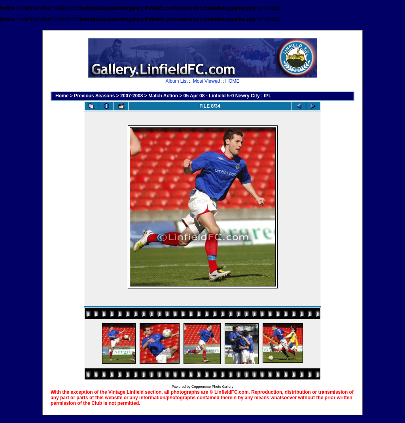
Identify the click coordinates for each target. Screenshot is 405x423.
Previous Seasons (94, 96)
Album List (176, 81)
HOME (232, 81)
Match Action (163, 96)
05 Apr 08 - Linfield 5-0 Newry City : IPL (227, 96)
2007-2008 (131, 96)
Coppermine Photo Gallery (212, 387)
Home (61, 96)
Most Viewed (206, 81)
